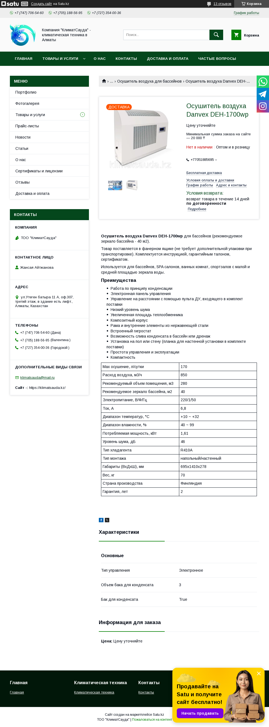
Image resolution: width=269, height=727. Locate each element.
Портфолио (26, 92)
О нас (100, 59)
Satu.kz (158, 715)
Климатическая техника (94, 692)
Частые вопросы (217, 59)
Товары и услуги (60, 59)
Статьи (21, 148)
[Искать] (216, 35)
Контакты (126, 59)
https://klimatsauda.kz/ (47, 388)
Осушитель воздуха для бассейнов (149, 81)
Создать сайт (41, 4)
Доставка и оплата (167, 59)
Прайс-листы (27, 126)
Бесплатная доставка (204, 173)
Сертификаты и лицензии (39, 171)
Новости (22, 137)
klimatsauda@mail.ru (37, 377)
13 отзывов (222, 4)
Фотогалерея (27, 103)
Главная (23, 59)
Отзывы (22, 182)
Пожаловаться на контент (152, 720)
